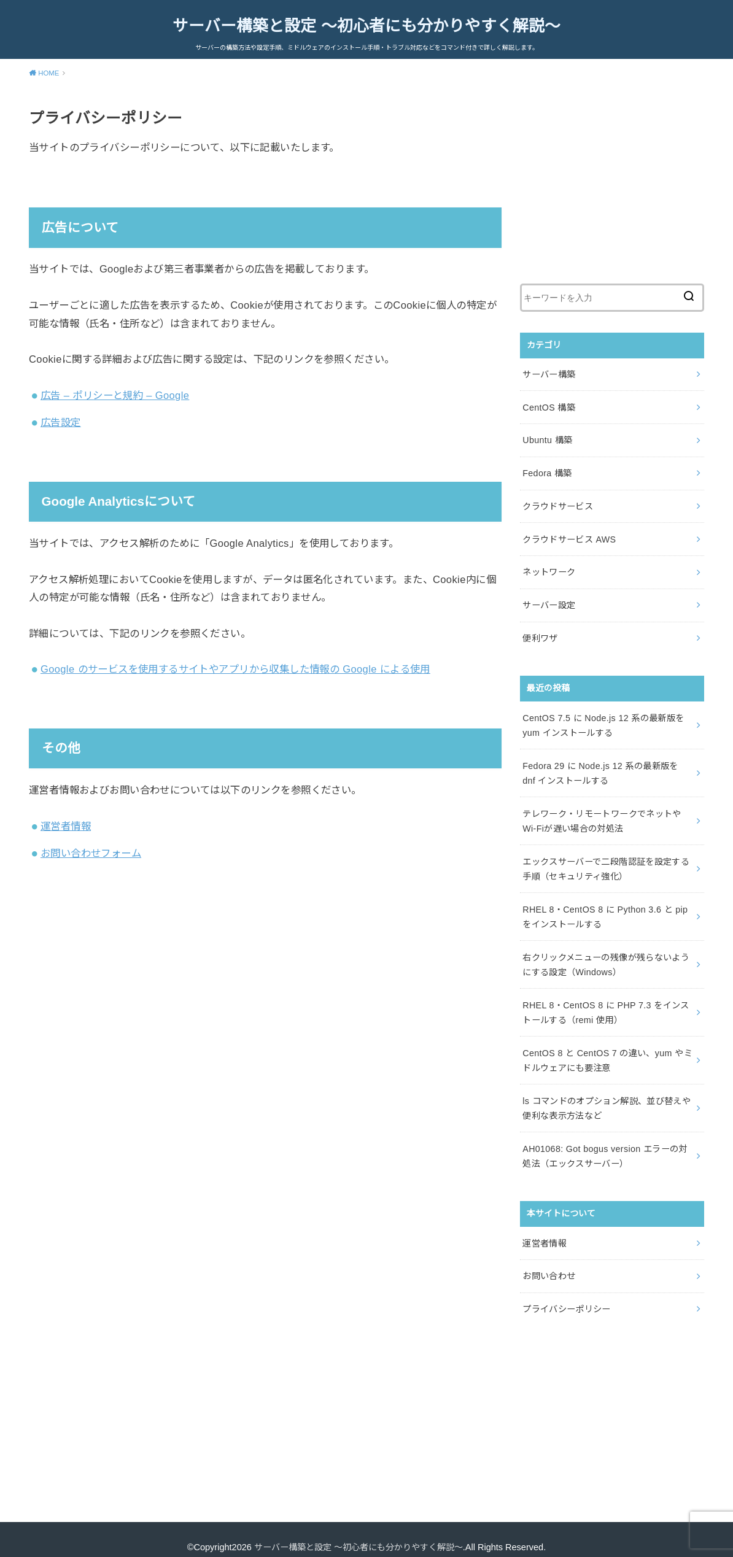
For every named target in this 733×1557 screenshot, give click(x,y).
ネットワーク (548, 568)
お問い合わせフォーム (91, 853)
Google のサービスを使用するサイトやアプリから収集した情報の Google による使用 (235, 668)
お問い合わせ (548, 1261)
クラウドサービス (557, 503)
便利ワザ (539, 633)
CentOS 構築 (548, 406)
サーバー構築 (548, 373)
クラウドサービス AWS (568, 535)
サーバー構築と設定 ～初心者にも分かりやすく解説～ (366, 26)
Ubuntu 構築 (547, 438)
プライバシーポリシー (566, 1294)
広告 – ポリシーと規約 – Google (115, 394)
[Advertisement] (612, 184)
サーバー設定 (548, 600)
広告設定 (61, 422)
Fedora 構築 (546, 471)
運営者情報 (66, 825)
